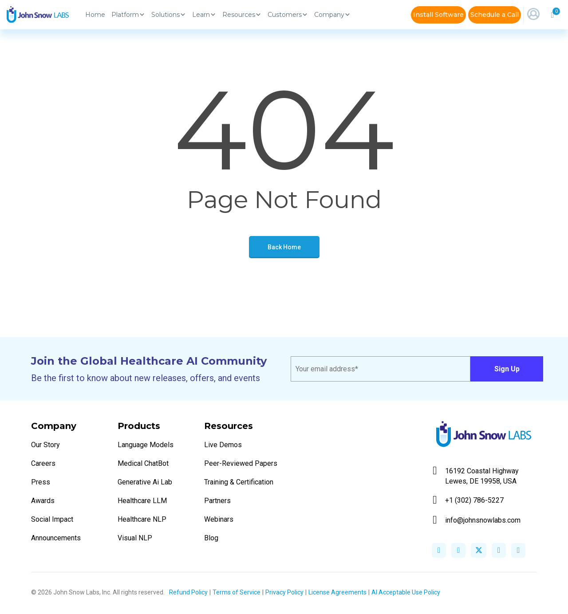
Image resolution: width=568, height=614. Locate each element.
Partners (217, 500)
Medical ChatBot (143, 463)
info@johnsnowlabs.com (477, 520)
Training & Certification (238, 482)
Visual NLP (135, 538)
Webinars (218, 519)
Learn (204, 15)
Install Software (438, 15)
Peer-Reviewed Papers (240, 463)
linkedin (458, 550)
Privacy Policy (284, 592)
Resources (241, 15)
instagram (499, 550)
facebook (439, 550)
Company (332, 15)
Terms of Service (236, 592)
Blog (211, 538)
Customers (288, 15)
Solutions (168, 15)
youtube (518, 550)
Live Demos (223, 445)
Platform (128, 15)
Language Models (146, 445)
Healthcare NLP (142, 519)
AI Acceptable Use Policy (405, 592)
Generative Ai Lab (145, 482)
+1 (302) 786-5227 (468, 500)
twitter (478, 550)
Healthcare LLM (142, 500)
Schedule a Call (494, 15)
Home (95, 15)
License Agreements (337, 592)
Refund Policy (188, 592)
